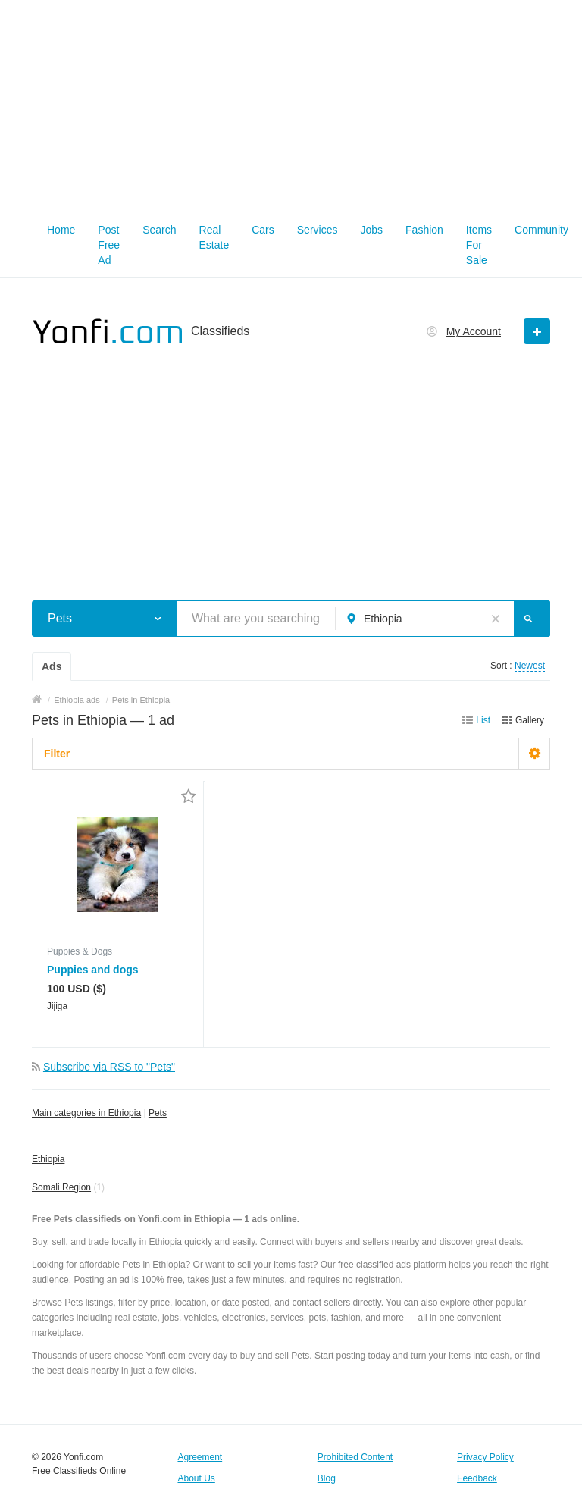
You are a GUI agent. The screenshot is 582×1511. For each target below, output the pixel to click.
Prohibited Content (355, 1457)
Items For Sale (479, 245)
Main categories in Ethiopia (86, 1113)
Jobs (371, 230)
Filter (57, 754)
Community (541, 230)
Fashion (424, 230)
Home (61, 230)
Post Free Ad (109, 245)
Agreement (199, 1457)
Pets (158, 1113)
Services (317, 230)
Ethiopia (48, 1159)
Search (159, 230)
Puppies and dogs (93, 970)
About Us (195, 1478)
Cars (263, 230)
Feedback (477, 1478)
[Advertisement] (291, 106)
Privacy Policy (485, 1457)
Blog (327, 1478)
